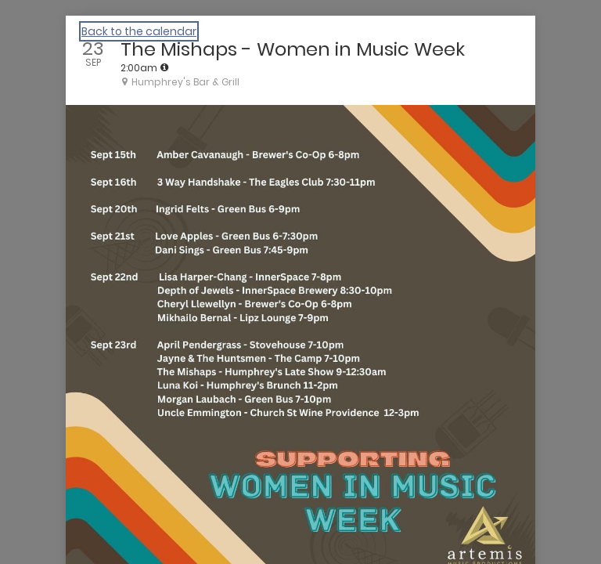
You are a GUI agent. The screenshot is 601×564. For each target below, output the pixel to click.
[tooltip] (164, 67)
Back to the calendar (138, 31)
